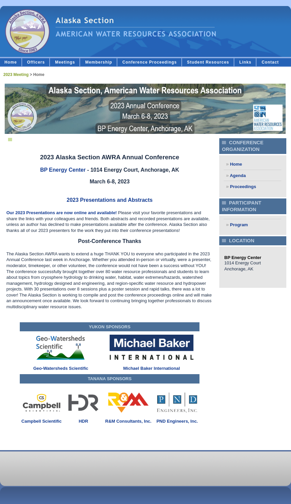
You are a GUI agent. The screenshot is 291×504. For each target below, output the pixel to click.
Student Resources (208, 62)
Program (238, 224)
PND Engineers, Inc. (177, 421)
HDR (83, 421)
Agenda (237, 175)
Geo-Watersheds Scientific (60, 368)
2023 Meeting (15, 74)
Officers (36, 62)
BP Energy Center (63, 170)
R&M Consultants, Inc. (128, 421)
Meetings (65, 62)
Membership (98, 62)
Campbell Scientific (41, 421)
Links (245, 62)
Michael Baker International (151, 368)
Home (10, 62)
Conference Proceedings (149, 62)
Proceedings (242, 186)
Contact (270, 62)
